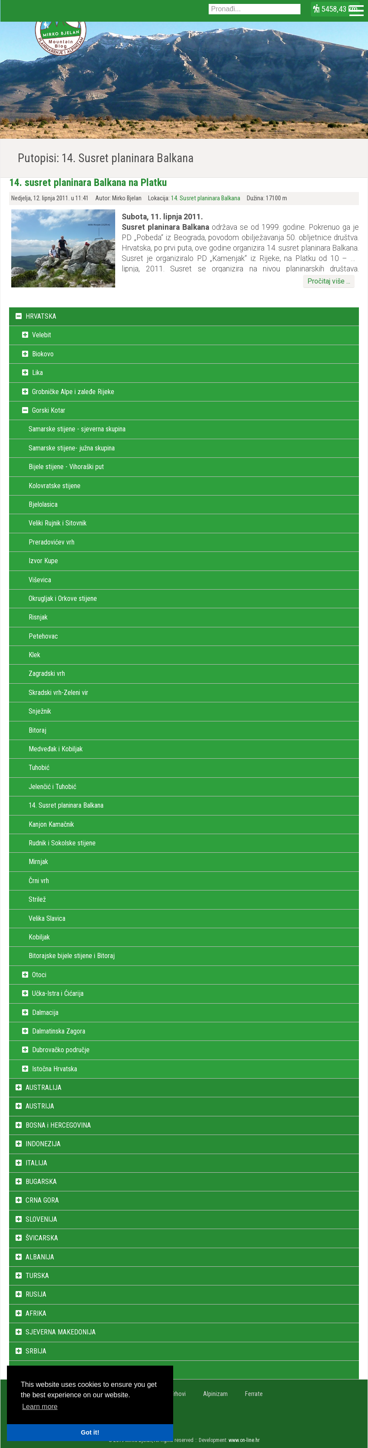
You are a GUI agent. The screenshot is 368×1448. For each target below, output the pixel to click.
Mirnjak (38, 862)
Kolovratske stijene (55, 486)
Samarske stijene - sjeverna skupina (77, 429)
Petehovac (43, 636)
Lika (37, 373)
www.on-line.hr (244, 1440)
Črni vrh (39, 881)
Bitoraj (37, 730)
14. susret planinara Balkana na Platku (88, 182)
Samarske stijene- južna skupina (72, 448)
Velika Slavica (47, 918)
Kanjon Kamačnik (51, 824)
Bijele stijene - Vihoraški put (66, 467)
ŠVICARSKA (42, 1238)
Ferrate (254, 1394)
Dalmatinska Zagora (58, 1031)
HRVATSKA (41, 316)
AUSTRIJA (40, 1106)
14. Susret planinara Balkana (205, 198)
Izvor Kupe (43, 561)
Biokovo (43, 354)
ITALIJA (36, 1163)
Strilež (37, 899)
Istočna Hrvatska (54, 1069)
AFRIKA (36, 1313)
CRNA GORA (42, 1200)
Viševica (40, 580)
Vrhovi (178, 1394)
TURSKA (37, 1276)
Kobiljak (39, 937)
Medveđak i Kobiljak (56, 749)
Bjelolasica (43, 504)
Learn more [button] (40, 1406)
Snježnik (40, 711)
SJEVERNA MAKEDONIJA (61, 1332)
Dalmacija (45, 1012)
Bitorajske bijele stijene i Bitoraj (72, 956)
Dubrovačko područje (61, 1050)
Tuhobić (39, 767)
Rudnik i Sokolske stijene (62, 843)
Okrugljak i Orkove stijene (63, 598)
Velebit (41, 335)
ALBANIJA (40, 1257)
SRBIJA (36, 1351)
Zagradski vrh (47, 673)
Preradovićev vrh (51, 542)
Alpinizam (215, 1394)
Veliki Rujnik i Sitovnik (58, 523)
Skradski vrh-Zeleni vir (58, 692)
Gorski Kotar (48, 410)
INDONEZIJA (43, 1144)
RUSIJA (36, 1294)
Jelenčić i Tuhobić (52, 787)
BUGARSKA (41, 1181)
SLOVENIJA (41, 1219)
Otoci (39, 975)
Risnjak (38, 617)
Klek (34, 655)
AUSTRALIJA (43, 1087)
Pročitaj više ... (328, 281)
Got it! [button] (90, 1432)
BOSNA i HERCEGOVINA (58, 1125)
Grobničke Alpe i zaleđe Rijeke (73, 392)
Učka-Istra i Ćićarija (58, 993)
